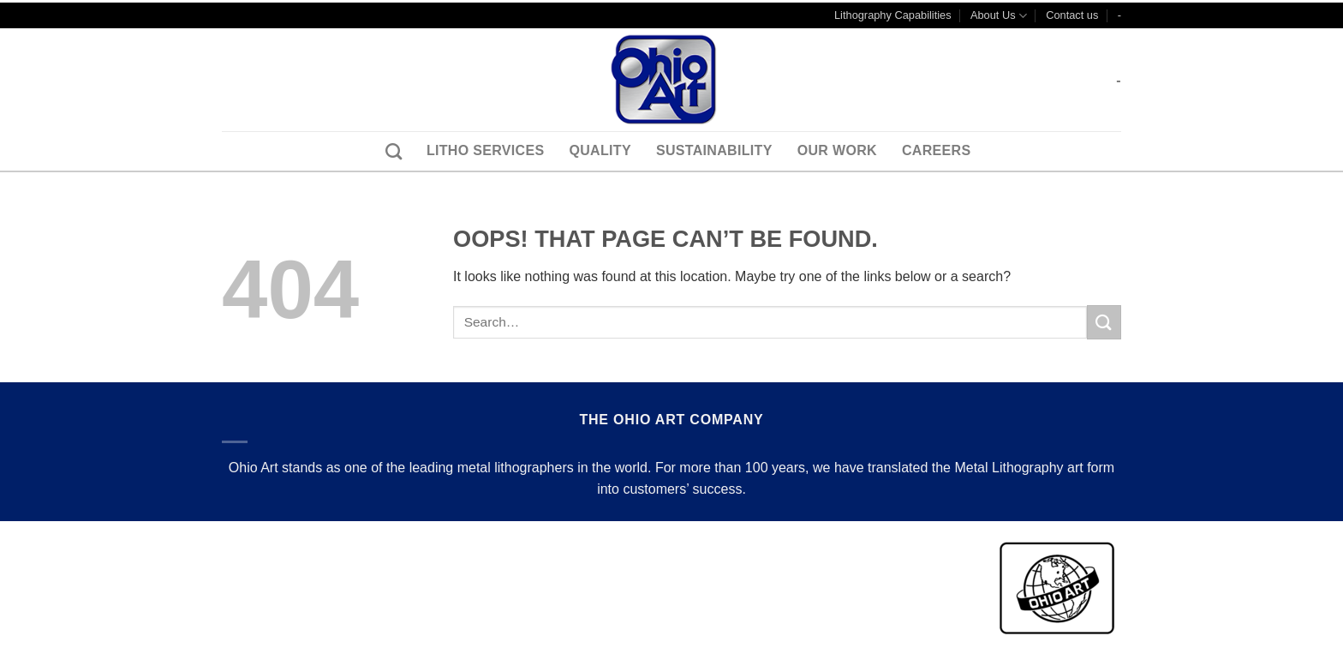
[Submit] (1104, 322)
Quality (599, 150)
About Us (998, 16)
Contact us (1072, 15)
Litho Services (486, 150)
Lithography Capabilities (893, 15)
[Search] (387, 151)
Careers (936, 150)
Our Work (837, 150)
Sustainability (714, 150)
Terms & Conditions (284, 540)
